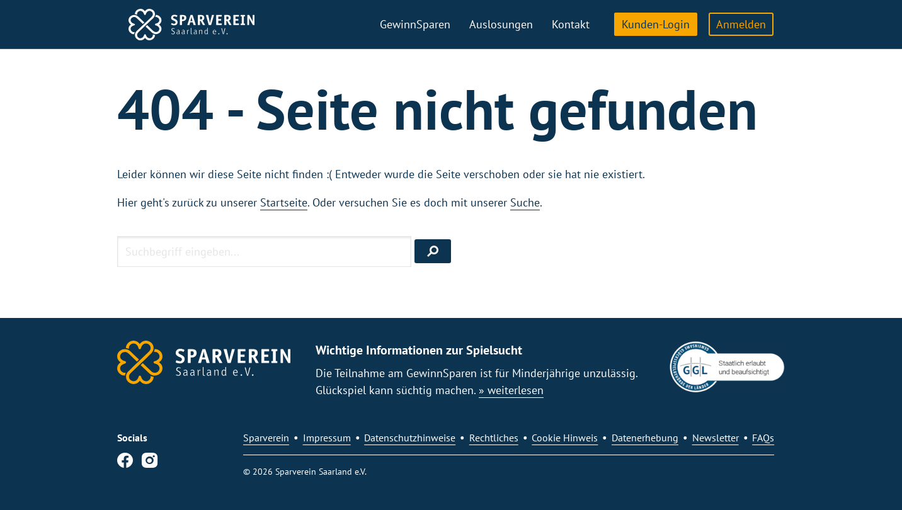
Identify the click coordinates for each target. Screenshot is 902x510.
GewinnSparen (415, 24)
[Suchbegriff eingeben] (264, 251)
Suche (525, 202)
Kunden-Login (656, 24)
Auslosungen (501, 24)
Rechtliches (493, 437)
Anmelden (741, 24)
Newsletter (715, 437)
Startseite (283, 202)
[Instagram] (149, 462)
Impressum (327, 437)
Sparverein (266, 437)
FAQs (763, 437)
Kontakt (571, 24)
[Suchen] (432, 251)
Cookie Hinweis (565, 437)
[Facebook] (125, 462)
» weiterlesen (511, 390)
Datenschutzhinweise (409, 437)
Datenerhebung (645, 437)
